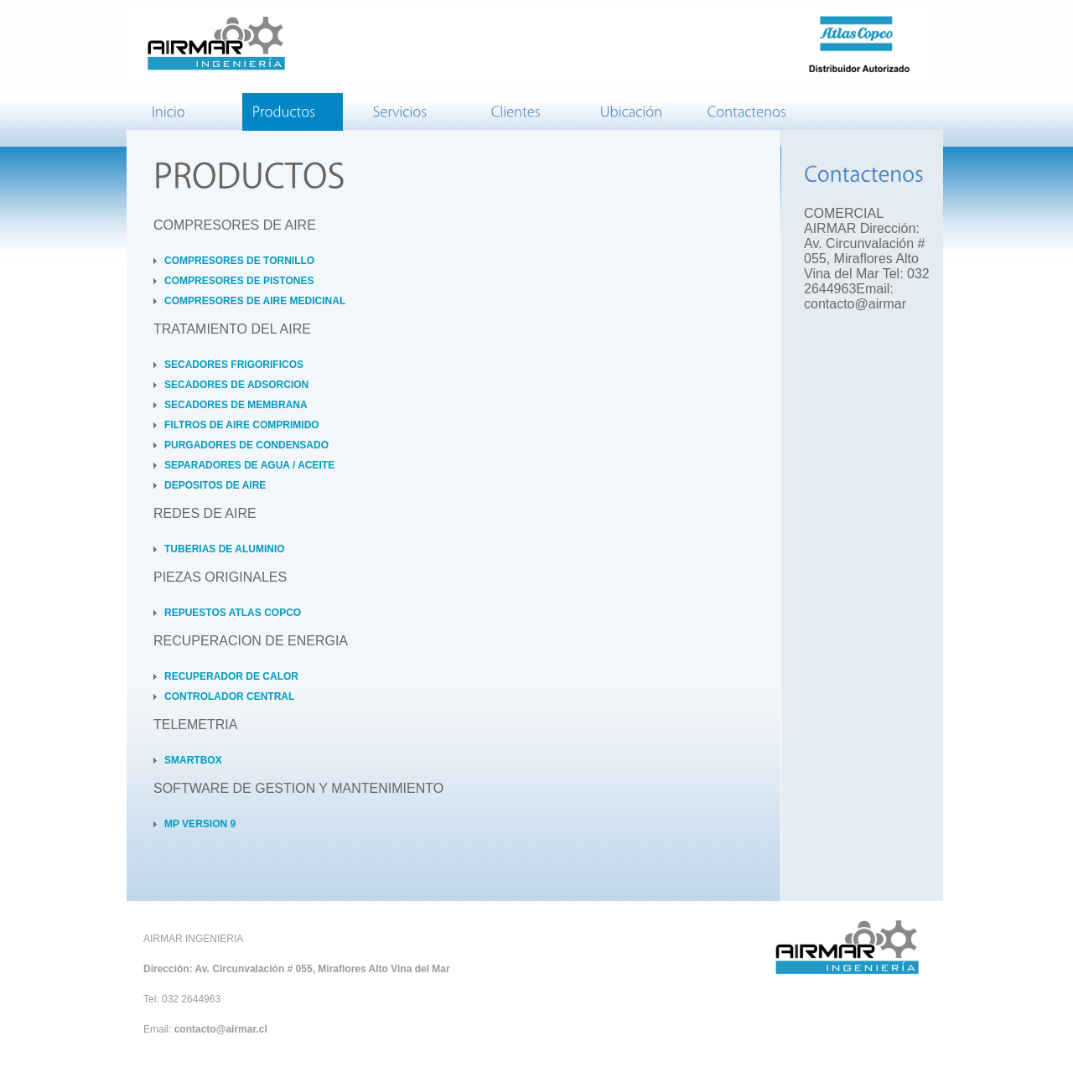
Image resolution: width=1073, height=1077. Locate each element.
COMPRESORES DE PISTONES (239, 281)
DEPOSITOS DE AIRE (215, 485)
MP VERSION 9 (200, 824)
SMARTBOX (193, 760)
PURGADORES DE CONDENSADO (246, 445)
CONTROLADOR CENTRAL (229, 696)
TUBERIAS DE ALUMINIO (224, 549)
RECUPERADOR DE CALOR (231, 676)
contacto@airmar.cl (220, 1029)
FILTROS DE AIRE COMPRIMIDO (241, 425)
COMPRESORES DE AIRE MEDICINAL (254, 301)
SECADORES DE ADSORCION (236, 385)
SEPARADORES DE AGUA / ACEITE (249, 465)
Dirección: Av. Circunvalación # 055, (230, 969)
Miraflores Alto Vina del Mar (383, 969)
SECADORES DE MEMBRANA (236, 405)
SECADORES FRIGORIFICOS (233, 364)
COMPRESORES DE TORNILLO (239, 261)
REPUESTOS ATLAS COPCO (232, 613)
